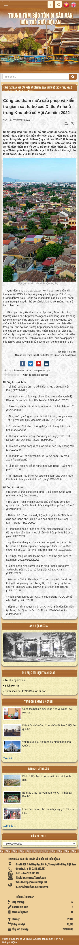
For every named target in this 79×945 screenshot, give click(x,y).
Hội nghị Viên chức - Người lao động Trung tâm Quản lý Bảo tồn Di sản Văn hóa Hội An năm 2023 (39, 398)
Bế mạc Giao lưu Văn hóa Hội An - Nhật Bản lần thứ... (47, 794)
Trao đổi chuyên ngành (38, 701)
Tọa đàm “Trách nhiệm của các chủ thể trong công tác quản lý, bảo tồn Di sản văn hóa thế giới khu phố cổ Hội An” (40, 503)
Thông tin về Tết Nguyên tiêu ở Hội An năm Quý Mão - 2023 (38, 457)
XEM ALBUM (39, 648)
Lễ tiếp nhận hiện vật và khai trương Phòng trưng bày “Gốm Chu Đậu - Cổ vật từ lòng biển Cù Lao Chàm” (37, 567)
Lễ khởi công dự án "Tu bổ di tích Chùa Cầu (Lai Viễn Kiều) (37, 388)
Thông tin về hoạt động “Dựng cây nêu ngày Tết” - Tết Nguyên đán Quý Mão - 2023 (38, 438)
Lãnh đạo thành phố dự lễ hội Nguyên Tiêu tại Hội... (48, 811)
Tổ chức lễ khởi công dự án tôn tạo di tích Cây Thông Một (41, 446)
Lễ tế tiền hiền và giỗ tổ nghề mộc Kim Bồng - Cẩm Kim (40, 465)
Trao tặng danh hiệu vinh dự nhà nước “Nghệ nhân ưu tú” (41, 406)
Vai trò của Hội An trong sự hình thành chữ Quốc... (46, 743)
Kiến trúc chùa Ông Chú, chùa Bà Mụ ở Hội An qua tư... (49, 727)
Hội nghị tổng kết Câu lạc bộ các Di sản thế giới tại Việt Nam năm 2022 (38, 558)
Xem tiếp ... (9, 758)
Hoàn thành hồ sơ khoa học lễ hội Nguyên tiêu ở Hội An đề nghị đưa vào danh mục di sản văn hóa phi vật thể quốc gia (39, 532)
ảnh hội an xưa (38, 626)
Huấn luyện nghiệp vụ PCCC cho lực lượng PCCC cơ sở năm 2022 (39, 598)
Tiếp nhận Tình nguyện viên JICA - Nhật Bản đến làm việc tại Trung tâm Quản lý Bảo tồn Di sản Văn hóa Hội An (40, 608)
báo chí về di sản (38, 769)
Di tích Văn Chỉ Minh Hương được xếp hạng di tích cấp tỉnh (38, 428)
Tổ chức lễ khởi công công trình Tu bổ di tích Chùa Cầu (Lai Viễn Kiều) (38, 493)
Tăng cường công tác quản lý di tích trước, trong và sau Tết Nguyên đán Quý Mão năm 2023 (39, 418)
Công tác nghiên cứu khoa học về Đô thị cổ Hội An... (47, 710)
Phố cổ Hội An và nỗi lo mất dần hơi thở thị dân (46, 778)
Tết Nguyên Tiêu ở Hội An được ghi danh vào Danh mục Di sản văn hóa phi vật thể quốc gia (39, 477)
